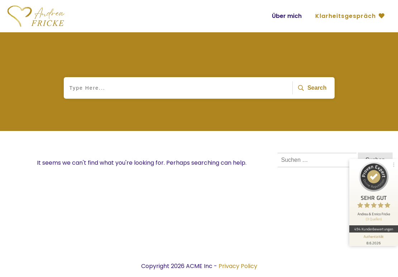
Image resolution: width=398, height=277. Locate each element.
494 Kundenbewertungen (373, 228)
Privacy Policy (238, 266)
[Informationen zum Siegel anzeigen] (373, 239)
